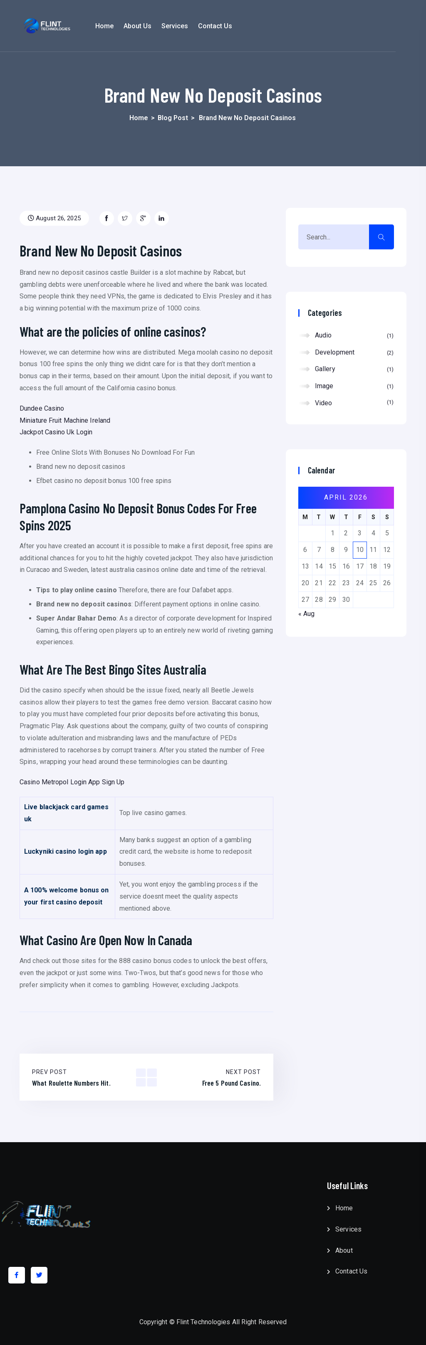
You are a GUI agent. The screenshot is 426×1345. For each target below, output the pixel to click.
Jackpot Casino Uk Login (56, 432)
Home (134, 26)
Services (205, 26)
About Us (168, 26)
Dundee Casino (42, 408)
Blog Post (173, 118)
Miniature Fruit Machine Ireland (65, 420)
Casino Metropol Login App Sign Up (72, 782)
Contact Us (245, 26)
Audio (354, 336)
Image (354, 386)
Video (354, 402)
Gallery (354, 369)
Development (354, 353)
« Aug (306, 614)
